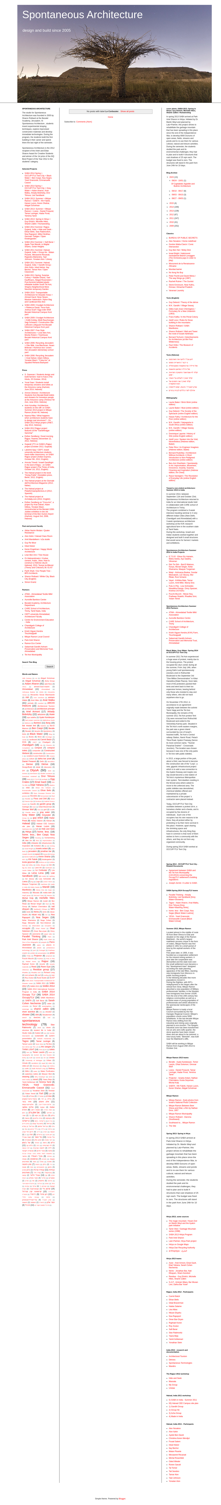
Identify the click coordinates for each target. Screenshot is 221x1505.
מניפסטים (34, 1159)
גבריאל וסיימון (43, 1126)
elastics (52, 785)
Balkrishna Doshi (49, 720)
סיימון (50, 1167)
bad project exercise (32, 720)
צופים (46, 1183)
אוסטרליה (40, 1096)
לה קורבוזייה (47, 1145)
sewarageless (47, 1006)
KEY (23, 859)
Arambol (41, 703)
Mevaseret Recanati (177, 1455)
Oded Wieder (174, 1461)
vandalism (34, 1063)
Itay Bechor (174, 1448)
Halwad (26, 823)
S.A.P (52, 978)
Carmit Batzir (46, 739)
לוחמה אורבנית (38, 1148)
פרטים (50, 1181)
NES (53, 909)
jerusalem (32, 851)
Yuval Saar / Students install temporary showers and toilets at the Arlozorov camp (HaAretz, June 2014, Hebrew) (39, 386)
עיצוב (24, 1175)
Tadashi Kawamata (44, 1038)
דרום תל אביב (27, 1132)
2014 (171, 207)
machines (44, 884)
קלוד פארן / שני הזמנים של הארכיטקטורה (180, 382)
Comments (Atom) (84, 122)
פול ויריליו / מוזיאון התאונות (179, 369)
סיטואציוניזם (40, 1167)
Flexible (27, 799)
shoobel (48, 1012)
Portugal (42, 950)
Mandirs (172, 1366)
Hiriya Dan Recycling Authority (182, 1248)
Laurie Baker (27, 870)
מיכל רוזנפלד (36, 1156)
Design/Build (27, 767)
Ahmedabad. (45, 689)
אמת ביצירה (48, 1110)
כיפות (45, 1143)
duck (28, 779)
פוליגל (43, 1178)
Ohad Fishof (40, 928)
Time (40, 1049)
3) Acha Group (175, 1413)
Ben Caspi (37, 728)
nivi (46, 915)
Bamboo (37, 723)
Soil (49, 1017)
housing (38, 838)
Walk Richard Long (38, 1068)
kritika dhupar (41, 865)
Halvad (49, 821)
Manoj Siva (40, 890)
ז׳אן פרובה (48, 1134)
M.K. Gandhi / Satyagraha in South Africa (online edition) (181, 423)
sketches (37, 1017)
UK (44, 1058)
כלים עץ (29, 1145)
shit (40, 1012)
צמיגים (27, 1186)
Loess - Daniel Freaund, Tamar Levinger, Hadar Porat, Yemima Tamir (182, 1072)
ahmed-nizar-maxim (41, 687)
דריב (38, 1132)
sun (45, 1033)
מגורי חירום (41, 1151)
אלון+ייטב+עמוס (28, 1104)
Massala (36, 893)
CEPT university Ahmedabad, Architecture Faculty (37, 615)
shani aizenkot (28, 1012)
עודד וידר (37, 1173)
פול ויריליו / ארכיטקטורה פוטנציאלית (183, 366)
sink (37, 1015)
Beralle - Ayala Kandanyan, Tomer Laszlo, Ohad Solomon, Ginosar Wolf (183, 1064)
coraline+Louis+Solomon (36, 756)
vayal (43, 1063)
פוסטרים (52, 1178)
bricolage (49, 737)
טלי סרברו (51, 1137)
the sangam (46, 1047)
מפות (34, 1162)
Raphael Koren (28, 964)
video (50, 1063)
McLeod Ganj (39, 895)
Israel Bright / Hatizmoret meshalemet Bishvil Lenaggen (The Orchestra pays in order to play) (182, 257)
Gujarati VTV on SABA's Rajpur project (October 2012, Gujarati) (38, 445)
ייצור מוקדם (48, 1140)
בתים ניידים (25, 1123)
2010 (171, 222)
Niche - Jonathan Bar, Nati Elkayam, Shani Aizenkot (180, 1272)
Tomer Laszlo (38, 1052)
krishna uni (43, 862)
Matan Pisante (175, 1451)
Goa (38, 809)
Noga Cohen (46, 920)
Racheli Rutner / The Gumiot (181, 281)
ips (46, 846)
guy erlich (38, 817)
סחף (31, 1167)
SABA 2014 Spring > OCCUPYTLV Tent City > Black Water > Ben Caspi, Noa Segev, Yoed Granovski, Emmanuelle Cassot (38, 178)
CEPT (35, 742)
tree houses (47, 1055)
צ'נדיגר (39, 1183)
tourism (36, 1055)
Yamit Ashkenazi (28, 1082)
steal (39, 1027)
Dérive (44, 764)
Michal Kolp (27, 898)
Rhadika (25, 972)
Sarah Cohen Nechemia (38, 1002)
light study (42, 876)
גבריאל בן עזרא (28, 1126)
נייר (51, 1164)
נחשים (37, 1164)
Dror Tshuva (48, 776)
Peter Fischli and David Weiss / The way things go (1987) (182, 277)
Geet (34, 807)
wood (35, 1079)
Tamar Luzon (27, 1044)
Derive (29, 764)
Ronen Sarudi (175, 1465)
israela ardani (42, 848)
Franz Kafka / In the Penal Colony (183, 317)
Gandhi (33, 804)
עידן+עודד (48, 1173)
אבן (50, 1094)
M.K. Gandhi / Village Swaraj (181, 305)
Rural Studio (42, 978)
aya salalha (31, 717)
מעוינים (44, 1159)
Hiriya (28, 831)
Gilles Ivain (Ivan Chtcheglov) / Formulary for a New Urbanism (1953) (182, 311)
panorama (36, 934)
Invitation (37, 846)
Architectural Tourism (46, 706)
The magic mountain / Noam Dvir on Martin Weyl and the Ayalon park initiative (183, 1223)
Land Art (38, 868)
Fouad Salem (174, 1441)
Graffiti (52, 809)
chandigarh (28, 745)
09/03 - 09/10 (178, 195)
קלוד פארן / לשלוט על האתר (180, 378)
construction (37, 753)
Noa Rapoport (175, 1316)
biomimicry (47, 731)
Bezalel (28, 731)
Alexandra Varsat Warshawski (42, 695)
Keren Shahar (45, 856)
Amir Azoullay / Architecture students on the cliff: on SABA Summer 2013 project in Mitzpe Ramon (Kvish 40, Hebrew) (38, 409)
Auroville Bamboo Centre (35, 600)
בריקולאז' (26, 1121)
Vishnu (52, 1066)
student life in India (42, 1030)
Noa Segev (42, 917)
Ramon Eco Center (33, 643)
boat (23, 737)
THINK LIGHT (28, 1049)
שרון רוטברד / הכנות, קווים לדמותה (183, 387)
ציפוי (53, 1183)
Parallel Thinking (31, 936)
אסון (23, 1113)
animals (31, 703)
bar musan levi (29, 725)
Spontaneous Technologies (180, 1363)
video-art (25, 1066)
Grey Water (28, 815)
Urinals (25, 1063)
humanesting (50, 838)
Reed (33, 967)
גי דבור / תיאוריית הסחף (178, 362)
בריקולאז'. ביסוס (40, 1121)
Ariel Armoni (33, 711)
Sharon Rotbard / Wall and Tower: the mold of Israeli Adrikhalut (183, 332)
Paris (49, 937)
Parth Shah (48, 939)
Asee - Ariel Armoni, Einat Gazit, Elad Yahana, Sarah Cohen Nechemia (183, 1265)
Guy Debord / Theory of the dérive (183, 302)
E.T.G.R (36, 779)
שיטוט (48, 1197)
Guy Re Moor (30, 543)
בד (30, 1115)
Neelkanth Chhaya (40, 909)
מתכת (49, 1162)
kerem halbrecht (30, 857)
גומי (26, 1129)
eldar (28, 788)
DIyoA (34, 770)
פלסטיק (41, 1181)
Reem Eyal (45, 967)
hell (36, 829)
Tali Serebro (174, 1471)
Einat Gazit (40, 782)
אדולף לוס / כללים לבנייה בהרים (182, 390)
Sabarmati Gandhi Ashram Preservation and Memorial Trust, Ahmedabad (39, 649)
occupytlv (26, 928)
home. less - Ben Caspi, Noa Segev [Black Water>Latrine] (181, 912)
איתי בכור (26, 1101)
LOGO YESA (47, 882)
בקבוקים (49, 1118)
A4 (36, 678)
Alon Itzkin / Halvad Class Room (38, 536)
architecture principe (46, 709)
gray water (45, 812)
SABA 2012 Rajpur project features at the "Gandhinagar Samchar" (37, 430)
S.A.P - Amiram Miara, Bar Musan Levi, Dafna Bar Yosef (183, 1283)
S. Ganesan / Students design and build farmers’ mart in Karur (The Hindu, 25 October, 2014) (39, 376)
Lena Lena (38, 873)
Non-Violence (46, 923)
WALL (27, 1071)
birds (24, 734)
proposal (49, 956)
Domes (24, 773)
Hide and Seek (48, 829)
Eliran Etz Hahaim (43, 788)
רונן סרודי (43, 1194)
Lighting (52, 876)
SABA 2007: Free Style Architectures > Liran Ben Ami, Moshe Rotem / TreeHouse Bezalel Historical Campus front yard (38, 335)
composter (36, 751)
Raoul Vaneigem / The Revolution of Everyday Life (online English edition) (183, 478)
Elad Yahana (37, 785)
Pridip (29, 956)
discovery (48, 767)
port (34, 950)
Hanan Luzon (42, 826)
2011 (171, 218)
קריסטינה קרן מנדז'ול (31, 1191)
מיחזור (24, 1156)
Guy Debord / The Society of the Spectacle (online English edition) (183, 412)
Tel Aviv (49, 1044)
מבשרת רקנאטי (28, 1151)
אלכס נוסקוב (28, 1107)
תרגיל (27, 1205)
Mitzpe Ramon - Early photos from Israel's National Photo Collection (183, 1101)
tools (50, 1052)
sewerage (25, 1009)
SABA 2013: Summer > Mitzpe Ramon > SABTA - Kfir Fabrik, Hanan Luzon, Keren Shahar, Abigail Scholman (38, 202)
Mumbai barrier (175, 269)
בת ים (50, 1121)
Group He (25, 818)
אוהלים (31, 1096)
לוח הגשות (25, 1148)
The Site (172, 1126)
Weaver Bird (47, 1074)
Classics (49, 745)
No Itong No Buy (176, 272)
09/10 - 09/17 (178, 191)
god (45, 809)
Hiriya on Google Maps (179, 1244)
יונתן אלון (38, 1140)
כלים (53, 1142)
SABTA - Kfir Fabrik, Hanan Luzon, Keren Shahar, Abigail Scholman (184, 1087)
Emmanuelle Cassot (29, 790)
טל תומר (38, 1137)
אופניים (49, 1096)
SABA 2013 (34, 986)
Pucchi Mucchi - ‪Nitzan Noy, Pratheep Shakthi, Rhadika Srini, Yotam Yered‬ (183, 596)
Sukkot (38, 1033)
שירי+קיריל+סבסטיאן (29, 1200)
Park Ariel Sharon (32, 640)
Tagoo (25, 1041)
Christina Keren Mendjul (179, 1438)
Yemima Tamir (45, 1082)
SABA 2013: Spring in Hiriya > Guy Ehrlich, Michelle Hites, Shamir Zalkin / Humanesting (38, 221)
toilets (52, 1049)
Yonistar (51, 1091)
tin (46, 1049)
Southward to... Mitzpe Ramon (182, 1123)
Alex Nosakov (175, 1428)
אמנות (42, 1107)
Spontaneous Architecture (82, 14)
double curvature (46, 773)
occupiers (48, 926)
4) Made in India (176, 1416)
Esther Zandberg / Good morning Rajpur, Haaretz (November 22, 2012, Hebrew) (39, 438)
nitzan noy (36, 914)
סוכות (24, 1167)
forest (53, 799)
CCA (24, 742)
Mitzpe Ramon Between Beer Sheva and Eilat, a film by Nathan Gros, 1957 (183, 1108)
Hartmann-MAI (27, 829)
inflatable (34, 843)
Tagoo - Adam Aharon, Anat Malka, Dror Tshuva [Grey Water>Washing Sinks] (184, 905)
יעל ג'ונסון (26, 1142)
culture (31, 759)
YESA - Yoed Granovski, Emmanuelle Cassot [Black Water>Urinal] (180, 918)
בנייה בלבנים (37, 1118)
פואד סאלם (33, 1178)
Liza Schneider (45, 879)
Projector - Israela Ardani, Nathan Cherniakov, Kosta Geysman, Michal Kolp (183, 1080)
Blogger (122, 1499)
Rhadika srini (36, 972)
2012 (171, 214)
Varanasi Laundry (176, 290)
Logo (38, 882)
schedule (25, 1006)
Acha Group (50, 681)
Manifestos (27, 890)
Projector (38, 956)
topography (26, 1055)
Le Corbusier (41, 870)
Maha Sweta (34, 887)
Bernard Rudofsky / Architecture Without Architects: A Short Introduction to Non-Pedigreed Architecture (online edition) (182, 456)
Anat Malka (49, 700)
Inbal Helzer (30, 546)
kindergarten (47, 859)
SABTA (28, 1000)
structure (25, 1030)
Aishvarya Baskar (28, 692)
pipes (39, 945)
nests (28, 912)
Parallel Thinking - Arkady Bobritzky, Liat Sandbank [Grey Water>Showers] (182, 897)
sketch (24, 1017)
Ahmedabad (27, 689)
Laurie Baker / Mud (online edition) (183, 408)
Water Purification (48, 1071)
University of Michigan (34, 1060)
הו (25, 1134)
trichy (24, 1058)
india (24, 843)
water (35, 1071)
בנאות (27, 1118)
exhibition (26, 793)
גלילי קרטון (34, 1129)
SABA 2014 (49, 986)
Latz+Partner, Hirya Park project (182, 1241)
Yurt (41, 1093)
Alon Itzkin (173, 1432)
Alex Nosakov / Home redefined (182, 241)
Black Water (36, 734)
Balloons (28, 723)
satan (49, 1003)
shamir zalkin (41, 1009)
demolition (51, 761)
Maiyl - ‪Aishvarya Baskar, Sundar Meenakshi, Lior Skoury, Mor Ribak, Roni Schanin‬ (183, 574)
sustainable (39, 1036)
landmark (49, 868)
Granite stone (30, 812)
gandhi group (45, 804)
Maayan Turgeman (29, 884)
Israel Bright (29, 848)
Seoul (35, 1006)
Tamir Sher (39, 1044)
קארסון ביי (43, 1186)
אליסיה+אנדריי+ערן (45, 1104)
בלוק (53, 1115)
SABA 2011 (41, 983)
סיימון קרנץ (26, 1170)
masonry (25, 893)
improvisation (47, 840)
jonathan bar (46, 851)
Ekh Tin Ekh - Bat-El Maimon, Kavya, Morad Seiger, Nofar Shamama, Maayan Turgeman (182, 566)
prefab (32, 953)
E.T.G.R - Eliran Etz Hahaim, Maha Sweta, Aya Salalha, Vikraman (181, 558)
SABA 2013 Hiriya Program (180, 1234)
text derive (25, 1047)
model (45, 901)
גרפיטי (50, 1129)
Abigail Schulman (33, 681)
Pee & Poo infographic (30, 942)
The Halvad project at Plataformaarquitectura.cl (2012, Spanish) (38, 491)
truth (30, 1058)
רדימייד (33, 1194)
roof (39, 975)
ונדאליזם (39, 1134)
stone (48, 1027)
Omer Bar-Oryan (176, 1319)
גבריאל (49, 1123)
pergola (43, 942)
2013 (171, 211)
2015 (171, 203)
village (44, 1066)
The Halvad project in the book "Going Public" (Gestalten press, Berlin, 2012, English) (38, 475)
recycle (42, 964)
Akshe (41, 692)
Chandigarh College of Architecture (34, 626)
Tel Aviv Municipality (33, 655)
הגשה (52, 1132)
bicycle (37, 731)
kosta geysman (28, 862)
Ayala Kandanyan (47, 717)
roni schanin (30, 975)
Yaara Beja (47, 1079)
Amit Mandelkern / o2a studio (37, 539)
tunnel (38, 1058)
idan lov (28, 840)
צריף (34, 1186)
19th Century (27, 678)
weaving (25, 1077)
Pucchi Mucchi (28, 958)
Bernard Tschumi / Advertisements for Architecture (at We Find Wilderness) (183, 339)
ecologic (44, 779)
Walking (51, 1068)
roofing (46, 975)
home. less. (43, 831)
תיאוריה (41, 1202)
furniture (38, 801)
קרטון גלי (46, 1189)
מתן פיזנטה (26, 1164)
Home (110, 117)
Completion (26, 748)
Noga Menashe (28, 923)
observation (36, 926)
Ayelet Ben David (176, 1435)
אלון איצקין (44, 1101)
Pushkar (40, 958)
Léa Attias (173, 1309)
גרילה (43, 1129)
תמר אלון (51, 1202)
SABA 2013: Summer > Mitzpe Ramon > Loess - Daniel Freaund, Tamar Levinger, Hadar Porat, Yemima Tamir (39, 212)
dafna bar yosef (45, 759)
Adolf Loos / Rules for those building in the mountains (181, 321)
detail (38, 767)
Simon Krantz (30, 582)
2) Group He (174, 1410)
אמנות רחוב (35, 1110)
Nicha (36, 912)
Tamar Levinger (43, 1041)
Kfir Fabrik (32, 859)
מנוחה (24, 1159)
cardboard (33, 740)
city (41, 745)
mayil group (26, 895)
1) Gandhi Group (176, 1406)
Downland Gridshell (29, 776)
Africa (24, 687)
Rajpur (45, 961)
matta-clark (47, 893)
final (53, 796)
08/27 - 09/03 (178, 198)
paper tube (48, 934)
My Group (173, 1385)
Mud (47, 904)
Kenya (52, 854)
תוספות (33, 1202)
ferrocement (44, 796)
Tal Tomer (173, 1468)
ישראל (37, 1143)
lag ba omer (26, 868)
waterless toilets (31, 1074)
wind (50, 1077)
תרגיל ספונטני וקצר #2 (42, 1205)
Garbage (25, 807)
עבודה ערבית (38, 1170)
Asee (52, 714)
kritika (31, 865)
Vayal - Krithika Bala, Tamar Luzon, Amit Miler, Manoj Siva (181, 581)
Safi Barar (40, 1001)
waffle (27, 1068)
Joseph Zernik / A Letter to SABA (183, 883)
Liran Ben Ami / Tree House (36, 555)
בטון (46, 1115)
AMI (27, 697)
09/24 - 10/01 (178, 180)
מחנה (50, 1151)
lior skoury (29, 879)
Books (31, 737)
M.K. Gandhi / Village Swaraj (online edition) (181, 429)
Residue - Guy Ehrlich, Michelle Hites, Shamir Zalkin (182, 1277)
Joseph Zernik (27, 854)
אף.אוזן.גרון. (34, 1112)
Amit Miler (35, 700)
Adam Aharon (32, 683)
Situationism (47, 1015)
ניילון (44, 1164)
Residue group (41, 969)
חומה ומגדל (26, 1137)
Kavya (45, 854)
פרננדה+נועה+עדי (28, 1183)
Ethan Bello (46, 790)
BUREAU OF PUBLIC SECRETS (183, 238)
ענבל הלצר (35, 1175)
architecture (29, 709)
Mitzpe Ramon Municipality (180, 1114)
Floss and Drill (40, 799)
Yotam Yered (30, 1094)
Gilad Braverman (45, 807)
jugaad (37, 854)
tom (28, 1052)
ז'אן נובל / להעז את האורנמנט (181, 359)
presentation (42, 953)
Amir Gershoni (39, 697)
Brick (40, 737)
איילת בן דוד (46, 1099)
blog (50, 734)
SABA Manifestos (48, 998)
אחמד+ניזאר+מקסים (29, 1099)
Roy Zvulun (29, 978)
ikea (37, 840)
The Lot (35, 1047)
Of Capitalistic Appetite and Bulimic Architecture (183, 185)
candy (24, 740)
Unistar (52, 1058)
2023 (171, 177)
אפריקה (49, 1113)
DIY (23, 771)
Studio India (27, 1033)
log (32, 882)
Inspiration (26, 846)
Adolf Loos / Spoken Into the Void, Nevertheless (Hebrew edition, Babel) (183, 441)
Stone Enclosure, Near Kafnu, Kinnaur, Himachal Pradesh (182, 286)
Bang (48, 723)
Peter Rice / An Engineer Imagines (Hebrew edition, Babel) (183, 448)
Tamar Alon (174, 1474)
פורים (27, 1181)
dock (49, 771)
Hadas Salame (37, 821)
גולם (53, 1126)
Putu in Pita (50, 958)
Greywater (46, 815)
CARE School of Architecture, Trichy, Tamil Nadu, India (37, 609)
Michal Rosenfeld (176, 1458)
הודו (31, 1134)
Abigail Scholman (48, 678)
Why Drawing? (40, 1077)
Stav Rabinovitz (175, 1333)
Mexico (49, 895)
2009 (171, 226)
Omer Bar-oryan (40, 931)
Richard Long (49, 972)
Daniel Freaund (29, 761)
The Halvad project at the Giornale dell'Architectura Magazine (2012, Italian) (39, 483)
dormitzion (33, 773)
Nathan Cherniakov (39, 906)
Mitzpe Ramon (33, 901)
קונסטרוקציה (34, 1189)
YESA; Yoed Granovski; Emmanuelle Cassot (38, 1086)
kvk (50, 865)
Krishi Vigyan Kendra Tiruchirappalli (34, 632)
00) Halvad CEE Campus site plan (183, 1403)
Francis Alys (28, 801)
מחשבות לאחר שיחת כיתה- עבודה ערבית (37, 1153)
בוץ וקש (38, 1115)
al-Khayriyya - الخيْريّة (178, 1251)
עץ (46, 1175)
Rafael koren (31, 961)
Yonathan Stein (39, 1091)
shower (26, 1014)
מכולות (49, 1156)
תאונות (24, 1202)
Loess (24, 881)
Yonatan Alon (174, 1481)
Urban (49, 1060)
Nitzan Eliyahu (175, 1313)
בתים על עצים (38, 1123)
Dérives (172, 1360)
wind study (26, 1079)
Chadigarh (46, 742)
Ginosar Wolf (28, 809)
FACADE (33, 796)
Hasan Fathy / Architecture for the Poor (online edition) (183, 418)
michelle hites (47, 898)
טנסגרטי (28, 1140)
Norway (25, 926)
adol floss (48, 684)
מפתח (42, 1162)
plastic (39, 948)
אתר (23, 1115)
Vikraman (36, 1066)
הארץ (45, 1132)
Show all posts (127, 111)
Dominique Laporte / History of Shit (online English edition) (182, 435)
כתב (37, 1145)
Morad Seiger (36, 904)
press (52, 953)
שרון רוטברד (46, 1200)
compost (38, 748)
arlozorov (42, 714)
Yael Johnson (174, 1478)
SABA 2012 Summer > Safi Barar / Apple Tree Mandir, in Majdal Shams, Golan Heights (39, 244)
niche (44, 912)
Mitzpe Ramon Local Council (37, 637)
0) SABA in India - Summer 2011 (183, 1400)
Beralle (52, 728)
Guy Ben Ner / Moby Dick (180, 250)
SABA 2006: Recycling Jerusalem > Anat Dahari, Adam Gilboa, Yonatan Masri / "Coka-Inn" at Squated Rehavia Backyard (39, 359)
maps (50, 890)
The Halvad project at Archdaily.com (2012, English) (37, 498)
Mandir (46, 887)
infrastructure (47, 843)
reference (25, 970)
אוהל (24, 1096)
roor (53, 975)
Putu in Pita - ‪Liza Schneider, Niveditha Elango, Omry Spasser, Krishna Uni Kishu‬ (183, 588)
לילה (50, 1148)
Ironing (52, 846)
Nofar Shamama (29, 920)
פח (33, 1181)
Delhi (42, 761)
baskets (43, 726)
